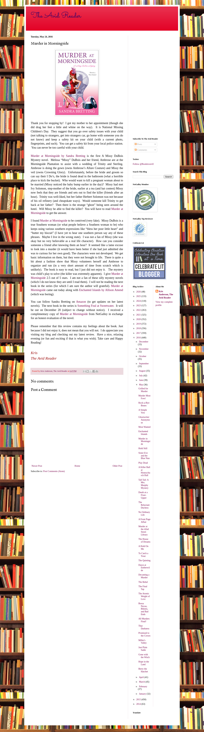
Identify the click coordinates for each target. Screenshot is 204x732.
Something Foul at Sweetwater (95, 305)
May (141, 384)
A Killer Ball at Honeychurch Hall (144, 471)
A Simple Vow (142, 411)
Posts (138, 144)
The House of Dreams (144, 540)
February (143, 686)
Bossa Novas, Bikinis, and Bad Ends (143, 609)
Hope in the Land (143, 663)
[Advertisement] (153, 84)
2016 (139, 337)
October (142, 356)
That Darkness (143, 627)
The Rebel (143, 582)
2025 (139, 296)
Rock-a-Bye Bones (143, 404)
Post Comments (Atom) (54, 471)
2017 (139, 333)
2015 (139, 699)
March (142, 682)
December (143, 341)
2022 (139, 310)
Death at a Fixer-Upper (143, 495)
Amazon (81, 301)
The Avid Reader (56, 15)
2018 (139, 328)
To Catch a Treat (143, 554)
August (142, 371)
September (144, 363)
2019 (139, 324)
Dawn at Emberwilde (144, 568)
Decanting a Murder (143, 576)
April (141, 677)
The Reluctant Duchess (144, 505)
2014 (139, 704)
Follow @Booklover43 (143, 164)
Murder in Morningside (144, 441)
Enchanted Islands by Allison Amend (101, 290)
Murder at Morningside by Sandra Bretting (58, 155)
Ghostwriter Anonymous (144, 420)
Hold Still (142, 448)
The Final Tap (142, 587)
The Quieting (144, 560)
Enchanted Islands (143, 432)
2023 (139, 305)
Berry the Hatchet (143, 670)
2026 (139, 291)
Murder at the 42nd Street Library (143, 530)
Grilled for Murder (143, 390)
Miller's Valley (142, 641)
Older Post (117, 466)
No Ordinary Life (144, 513)
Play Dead (143, 463)
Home (77, 466)
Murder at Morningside (53, 220)
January (143, 694)
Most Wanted (144, 427)
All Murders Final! (144, 620)
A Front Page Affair (144, 520)
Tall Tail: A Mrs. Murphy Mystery (143, 484)
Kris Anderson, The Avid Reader (166, 294)
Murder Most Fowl (144, 397)
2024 (139, 301)
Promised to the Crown (144, 634)
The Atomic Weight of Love (144, 596)
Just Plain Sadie (142, 648)
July (141, 375)
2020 (139, 319)
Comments (141, 150)
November (143, 349)
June (141, 380)
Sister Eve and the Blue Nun (144, 456)
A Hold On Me (143, 547)
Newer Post (37, 466)
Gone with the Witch (144, 656)
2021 (139, 315)
